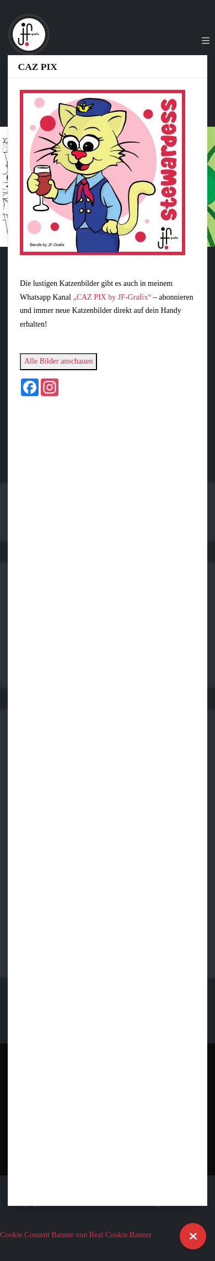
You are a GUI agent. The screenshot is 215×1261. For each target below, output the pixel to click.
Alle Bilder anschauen (58, 361)
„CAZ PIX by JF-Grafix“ (112, 297)
